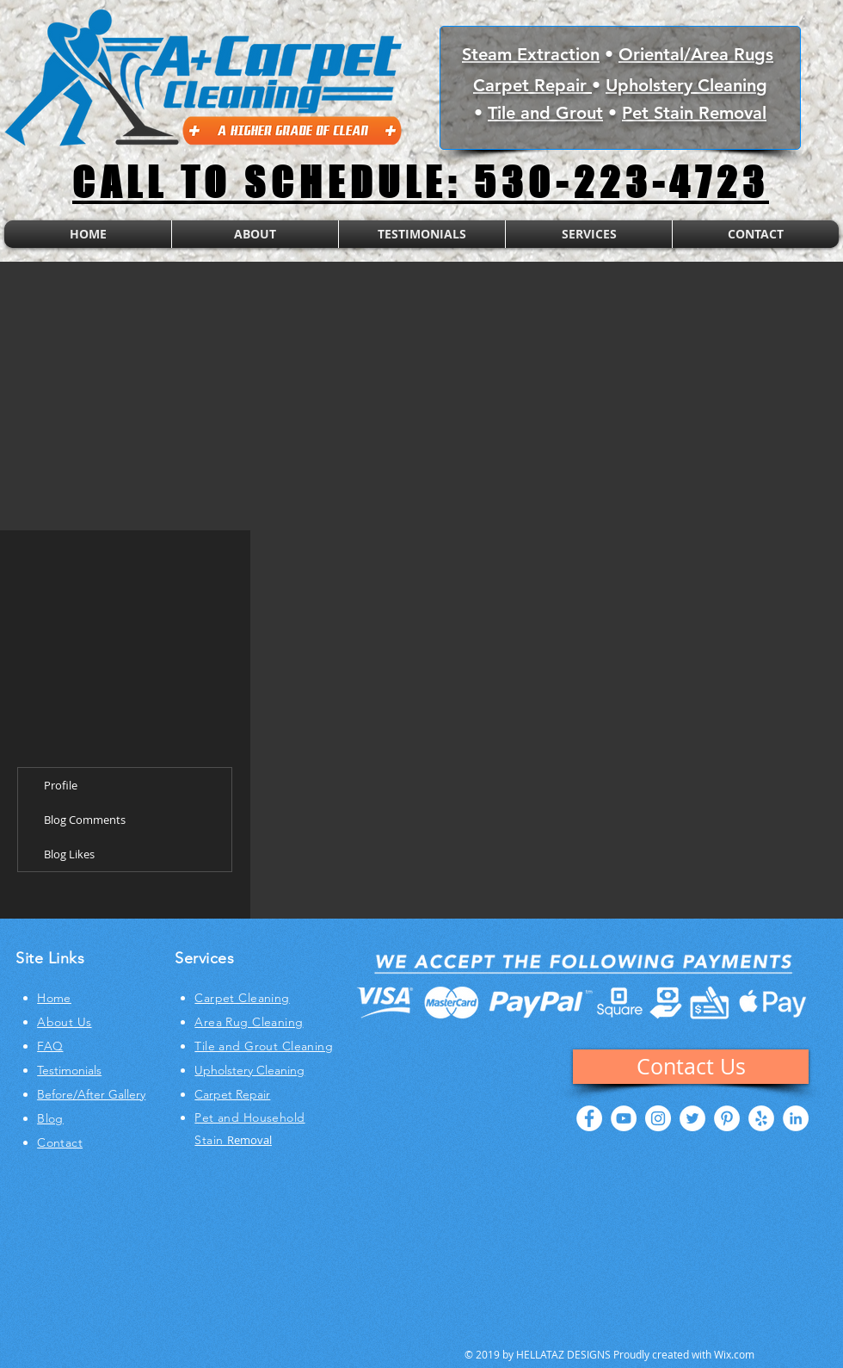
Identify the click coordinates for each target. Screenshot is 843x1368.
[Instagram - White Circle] (658, 1118)
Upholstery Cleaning (686, 85)
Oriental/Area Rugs (695, 54)
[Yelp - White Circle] (761, 1118)
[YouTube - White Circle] (624, 1118)
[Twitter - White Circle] (692, 1118)
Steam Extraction (531, 54)
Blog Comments (85, 819)
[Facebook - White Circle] (589, 1118)
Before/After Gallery (91, 1094)
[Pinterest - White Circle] (727, 1118)
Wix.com (734, 1354)
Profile (60, 785)
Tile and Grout (545, 112)
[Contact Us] (691, 1066)
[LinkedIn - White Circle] (796, 1118)
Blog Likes (69, 854)
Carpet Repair (532, 85)
